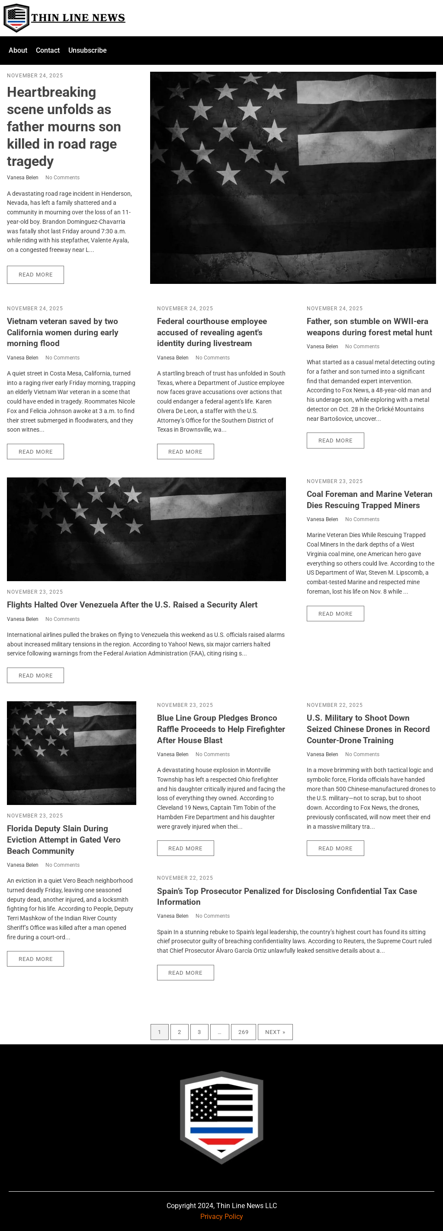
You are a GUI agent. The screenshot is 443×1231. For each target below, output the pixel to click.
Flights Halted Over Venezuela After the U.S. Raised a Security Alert (132, 605)
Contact (48, 50)
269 (243, 1032)
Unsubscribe (87, 50)
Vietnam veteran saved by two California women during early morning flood (63, 332)
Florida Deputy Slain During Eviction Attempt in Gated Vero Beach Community (64, 840)
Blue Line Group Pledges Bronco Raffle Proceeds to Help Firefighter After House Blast (221, 729)
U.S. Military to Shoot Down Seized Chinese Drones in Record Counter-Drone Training (368, 729)
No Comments (62, 178)
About (18, 50)
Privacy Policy (221, 1216)
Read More (36, 274)
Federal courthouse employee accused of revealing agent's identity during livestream (212, 332)
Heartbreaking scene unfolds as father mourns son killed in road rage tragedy (64, 126)
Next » (275, 1032)
